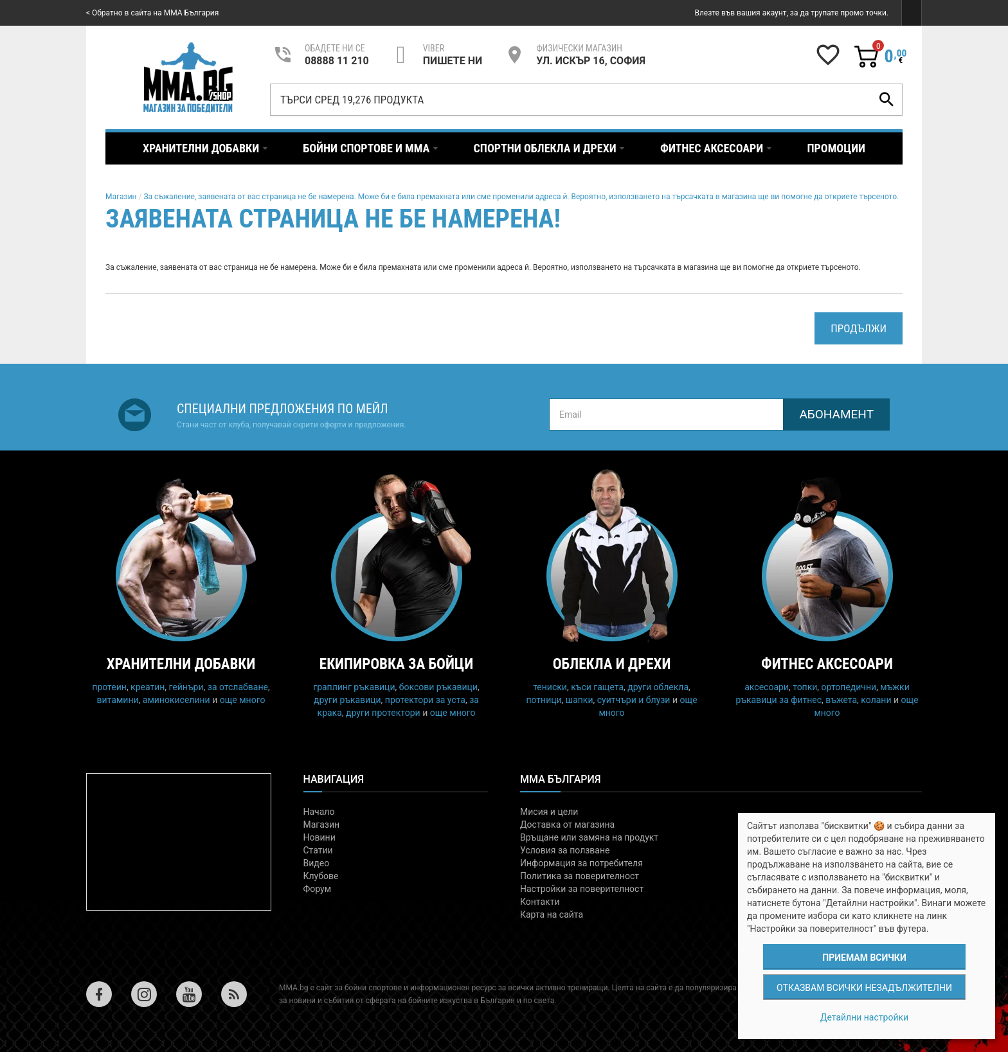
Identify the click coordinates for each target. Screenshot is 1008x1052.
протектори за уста (425, 700)
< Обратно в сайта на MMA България (152, 12)
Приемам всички (864, 957)
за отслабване (238, 687)
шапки (579, 700)
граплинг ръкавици (354, 687)
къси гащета (597, 687)
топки (805, 687)
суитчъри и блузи (633, 700)
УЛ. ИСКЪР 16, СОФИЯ (590, 61)
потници (543, 700)
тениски (550, 687)
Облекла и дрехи (612, 664)
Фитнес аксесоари (827, 664)
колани (876, 700)
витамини (118, 700)
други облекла (657, 687)
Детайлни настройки (864, 1017)
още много (243, 700)
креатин (147, 687)
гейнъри (186, 687)
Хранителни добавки (181, 664)
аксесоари (766, 687)
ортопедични (849, 687)
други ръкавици (347, 700)
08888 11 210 (337, 61)
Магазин (121, 196)
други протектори (383, 713)
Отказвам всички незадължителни (864, 988)
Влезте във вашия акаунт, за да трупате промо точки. (791, 12)
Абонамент (836, 414)
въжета (841, 700)
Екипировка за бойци (396, 664)
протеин (109, 687)
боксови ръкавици (438, 687)
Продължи (859, 328)
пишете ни (452, 61)
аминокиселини (176, 700)
